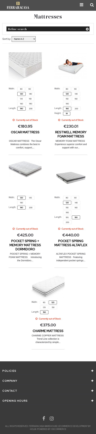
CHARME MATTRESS (48, 331)
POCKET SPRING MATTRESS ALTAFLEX (70, 243)
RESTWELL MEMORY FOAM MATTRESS (71, 134)
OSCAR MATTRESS (25, 132)
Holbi (33, 429)
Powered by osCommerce (51, 429)
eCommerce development (73, 426)
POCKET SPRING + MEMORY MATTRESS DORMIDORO (25, 245)
